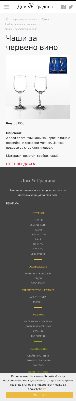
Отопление (38, 283)
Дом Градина (35, 6)
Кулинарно (38, 335)
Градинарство (38, 348)
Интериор (38, 213)
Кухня (38, 229)
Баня (38, 239)
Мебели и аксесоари (38, 273)
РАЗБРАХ (39, 395)
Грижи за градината (38, 360)
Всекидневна (38, 224)
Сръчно (38, 331)
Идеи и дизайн (38, 372)
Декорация (38, 253)
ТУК (45, 388)
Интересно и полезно (38, 321)
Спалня (38, 219)
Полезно (38, 365)
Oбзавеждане (38, 266)
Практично (38, 314)
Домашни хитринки (38, 326)
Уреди (38, 278)
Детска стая (38, 234)
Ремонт (38, 301)
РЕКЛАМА (12, 203)
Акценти (38, 244)
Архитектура (38, 296)
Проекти (38, 249)
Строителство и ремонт (38, 290)
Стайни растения (38, 355)
